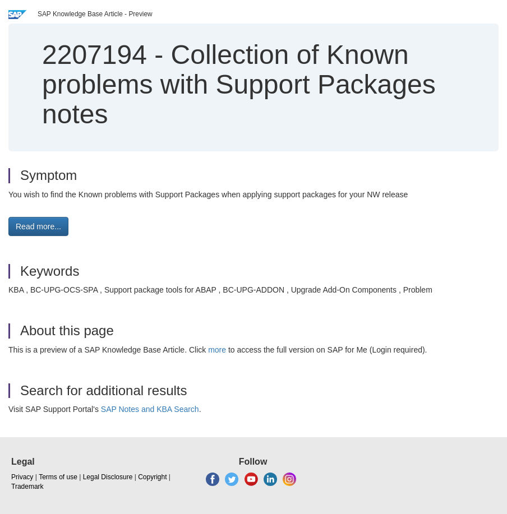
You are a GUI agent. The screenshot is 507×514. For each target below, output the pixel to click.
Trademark (27, 486)
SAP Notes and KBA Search (150, 409)
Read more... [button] (38, 226)
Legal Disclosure (108, 477)
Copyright (152, 477)
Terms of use (58, 477)
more (217, 349)
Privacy (22, 477)
